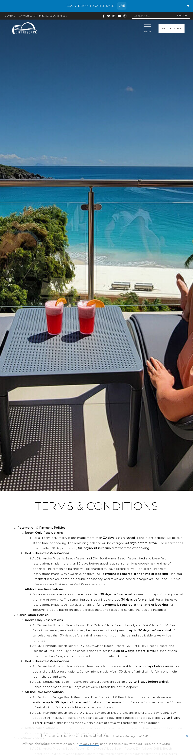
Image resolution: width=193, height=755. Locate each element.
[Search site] (152, 15)
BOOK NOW (171, 28)
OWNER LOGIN (28, 15)
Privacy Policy (89, 744)
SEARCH (182, 15)
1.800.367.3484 (58, 15)
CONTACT (11, 15)
